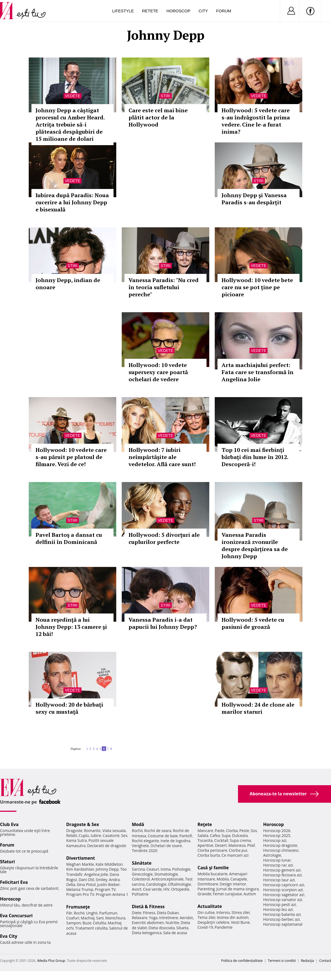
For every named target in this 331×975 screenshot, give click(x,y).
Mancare (205, 830)
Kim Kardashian (80, 869)
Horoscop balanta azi (282, 914)
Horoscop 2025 (276, 835)
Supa (226, 835)
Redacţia (307, 960)
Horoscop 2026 (276, 830)
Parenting (206, 888)
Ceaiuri (153, 869)
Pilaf (251, 845)
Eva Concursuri (16, 916)
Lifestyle (123, 10)
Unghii (92, 913)
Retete (150, 10)
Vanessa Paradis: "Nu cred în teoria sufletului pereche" (164, 287)
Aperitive (205, 845)
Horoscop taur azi (279, 879)
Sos (254, 830)
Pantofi (185, 835)
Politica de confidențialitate (242, 960)
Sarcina (138, 869)
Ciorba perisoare (212, 850)
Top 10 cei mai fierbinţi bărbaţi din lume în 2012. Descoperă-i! (255, 457)
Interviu (223, 912)
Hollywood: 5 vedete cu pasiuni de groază (253, 623)
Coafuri (72, 917)
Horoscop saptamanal (282, 924)
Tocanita (205, 840)
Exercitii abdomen (148, 922)
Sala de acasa (175, 932)
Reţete (205, 824)
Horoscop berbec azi (281, 919)
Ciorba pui (238, 850)
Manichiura (115, 917)
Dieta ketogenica (147, 932)
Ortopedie (180, 889)
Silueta (182, 927)
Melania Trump (79, 889)
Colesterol (141, 879)
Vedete (72, 96)
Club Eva (9, 824)
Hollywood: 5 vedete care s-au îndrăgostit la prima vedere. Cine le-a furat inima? (256, 121)
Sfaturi (7, 862)
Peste (244, 830)
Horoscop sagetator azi (283, 894)
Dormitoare (208, 884)
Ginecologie (142, 874)
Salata (203, 835)
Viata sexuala (114, 830)
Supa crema (240, 840)
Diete (136, 912)
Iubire (96, 835)
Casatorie (111, 835)
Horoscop (178, 10)
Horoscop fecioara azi (282, 874)
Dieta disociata (162, 927)
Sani (100, 917)
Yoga (153, 917)
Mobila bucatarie (213, 873)
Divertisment (80, 858)
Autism (249, 893)
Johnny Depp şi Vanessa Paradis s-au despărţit (254, 198)
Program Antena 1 (112, 894)
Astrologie (272, 855)
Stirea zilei (240, 912)
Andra (114, 879)
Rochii (79, 913)
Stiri (165, 96)
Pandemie (224, 927)
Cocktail (221, 840)
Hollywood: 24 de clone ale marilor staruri (258, 708)
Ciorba (232, 830)
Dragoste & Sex (82, 824)
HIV (166, 889)
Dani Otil (86, 879)
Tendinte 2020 (144, 850)
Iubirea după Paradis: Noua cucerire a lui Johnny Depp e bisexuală (72, 202)
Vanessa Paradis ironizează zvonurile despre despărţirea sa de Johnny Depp (255, 545)
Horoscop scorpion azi (283, 889)
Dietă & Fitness (148, 907)
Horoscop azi (274, 840)
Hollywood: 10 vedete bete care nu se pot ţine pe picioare (257, 287)
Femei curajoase (227, 893)
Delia (70, 884)
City (203, 10)
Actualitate (210, 906)
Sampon (73, 922)
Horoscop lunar (277, 860)
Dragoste (74, 830)
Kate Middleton (109, 864)
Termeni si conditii (282, 960)
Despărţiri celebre (213, 922)
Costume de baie (163, 835)
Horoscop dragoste (280, 845)
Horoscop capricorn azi (283, 884)
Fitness (149, 912)
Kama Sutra (76, 840)
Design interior (233, 884)
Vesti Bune (240, 922)
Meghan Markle (80, 864)
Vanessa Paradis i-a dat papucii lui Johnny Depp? (163, 623)
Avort (136, 889)
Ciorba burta (209, 855)
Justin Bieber (108, 884)
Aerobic (186, 917)
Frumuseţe (78, 907)
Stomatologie (166, 874)
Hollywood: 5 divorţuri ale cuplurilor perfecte (164, 538)
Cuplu (84, 835)
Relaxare (139, 917)
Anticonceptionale (168, 879)
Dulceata (240, 835)
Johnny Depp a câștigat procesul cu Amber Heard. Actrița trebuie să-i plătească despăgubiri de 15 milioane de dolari (70, 124)
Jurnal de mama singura (237, 888)
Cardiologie (156, 884)
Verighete (140, 845)
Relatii (71, 835)
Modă (138, 824)
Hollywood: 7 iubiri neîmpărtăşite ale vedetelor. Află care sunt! (162, 457)
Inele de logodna (175, 840)
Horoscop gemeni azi (282, 870)
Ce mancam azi (235, 855)
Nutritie (172, 922)
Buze (87, 922)
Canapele (238, 879)
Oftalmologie (179, 884)
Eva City (8, 936)
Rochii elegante (145, 840)
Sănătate (142, 863)
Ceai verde (152, 889)
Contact (325, 960)
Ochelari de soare (166, 845)
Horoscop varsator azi (282, 899)
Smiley (102, 879)
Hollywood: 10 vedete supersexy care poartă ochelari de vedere (158, 372)
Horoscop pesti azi (279, 904)
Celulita (99, 922)
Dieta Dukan (168, 912)
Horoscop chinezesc (281, 850)
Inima (166, 869)
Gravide (204, 893)
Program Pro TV (80, 894)
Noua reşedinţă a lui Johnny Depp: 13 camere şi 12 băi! (71, 627)
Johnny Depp (107, 869)
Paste (220, 830)
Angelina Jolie (96, 874)
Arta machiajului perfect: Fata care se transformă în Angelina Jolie (258, 372)
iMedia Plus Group (51, 960)
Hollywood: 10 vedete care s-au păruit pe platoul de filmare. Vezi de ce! (71, 457)
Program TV (105, 889)
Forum (223, 10)
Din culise (206, 912)
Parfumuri (108, 913)
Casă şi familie (213, 868)
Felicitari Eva (14, 882)
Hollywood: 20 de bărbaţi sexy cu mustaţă (69, 708)
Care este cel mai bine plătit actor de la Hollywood (158, 117)
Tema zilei (206, 917)
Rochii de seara (157, 830)
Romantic (92, 830)
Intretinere (168, 917)
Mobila (223, 879)
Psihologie (181, 869)
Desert (221, 845)
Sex (124, 835)
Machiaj (88, 917)
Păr (69, 913)
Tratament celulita (91, 928)
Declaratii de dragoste (106, 845)
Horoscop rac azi (278, 865)
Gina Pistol (86, 884)
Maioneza (237, 845)
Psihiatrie (140, 894)
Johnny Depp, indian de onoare (68, 283)
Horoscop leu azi (278, 909)
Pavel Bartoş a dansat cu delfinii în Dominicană (69, 538)
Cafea (215, 835)
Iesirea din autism (233, 917)
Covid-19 (205, 927)
